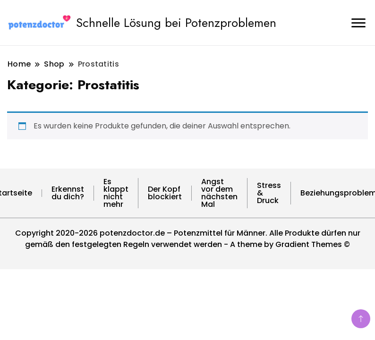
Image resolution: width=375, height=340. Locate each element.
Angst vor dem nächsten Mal (219, 193)
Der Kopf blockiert (165, 193)
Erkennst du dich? (67, 193)
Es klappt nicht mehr (115, 193)
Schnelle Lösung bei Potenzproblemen (176, 23)
